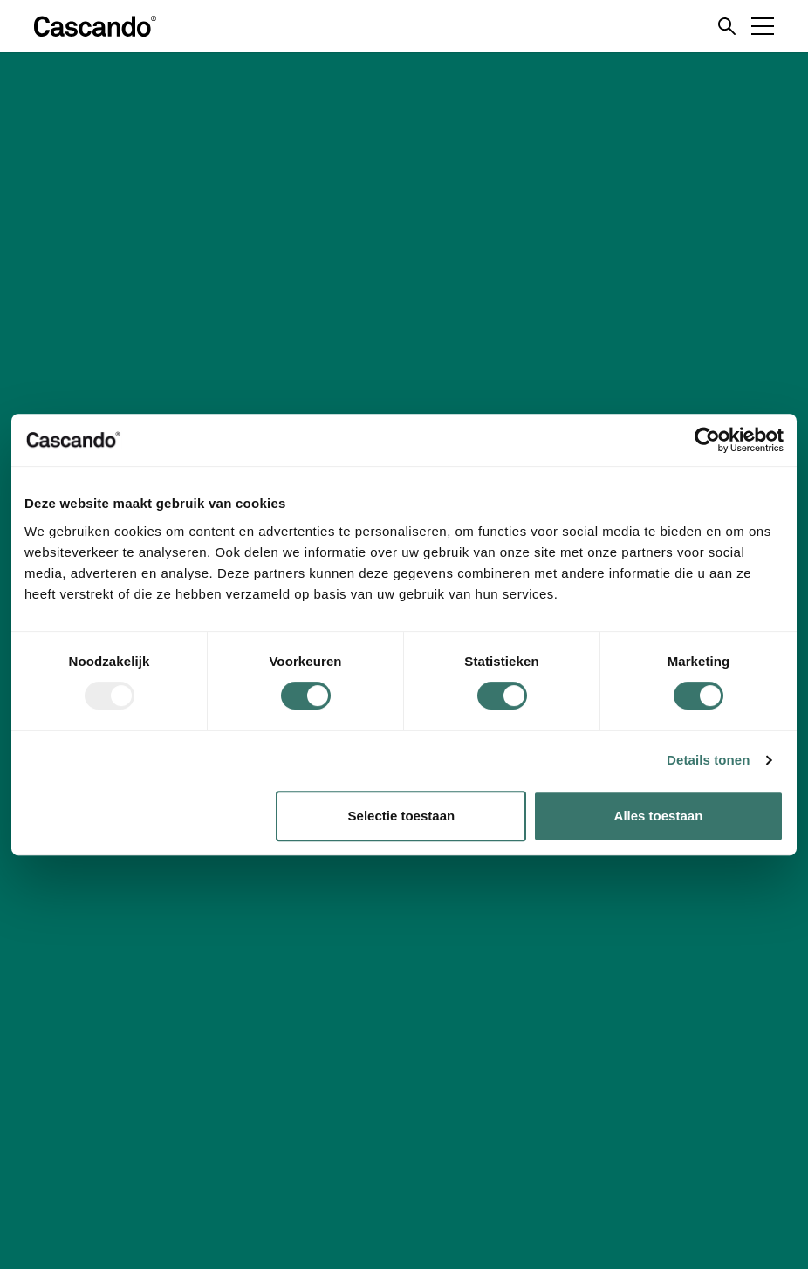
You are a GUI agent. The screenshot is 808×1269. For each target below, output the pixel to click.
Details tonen (708, 759)
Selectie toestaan (401, 815)
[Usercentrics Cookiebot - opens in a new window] (707, 440)
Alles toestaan (658, 815)
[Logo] (95, 26)
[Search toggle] (727, 26)
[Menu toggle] (762, 26)
